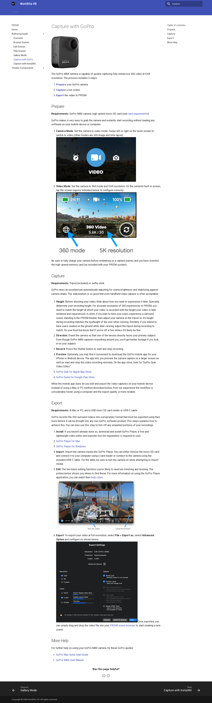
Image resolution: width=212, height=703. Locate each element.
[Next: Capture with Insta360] (180, 689)
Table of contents (176, 25)
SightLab (39, 11)
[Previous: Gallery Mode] (25, 689)
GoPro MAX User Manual (70, 660)
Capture (61, 89)
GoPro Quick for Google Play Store (75, 377)
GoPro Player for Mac (68, 441)
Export (60, 95)
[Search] (183, 4)
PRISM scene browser (122, 625)
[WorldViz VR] (13, 4)
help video (97, 477)
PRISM (15, 11)
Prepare (61, 84)
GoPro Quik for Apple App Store (73, 371)
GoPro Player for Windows (71, 446)
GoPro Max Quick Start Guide (72, 654)
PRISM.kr (26, 11)
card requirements (138, 113)
